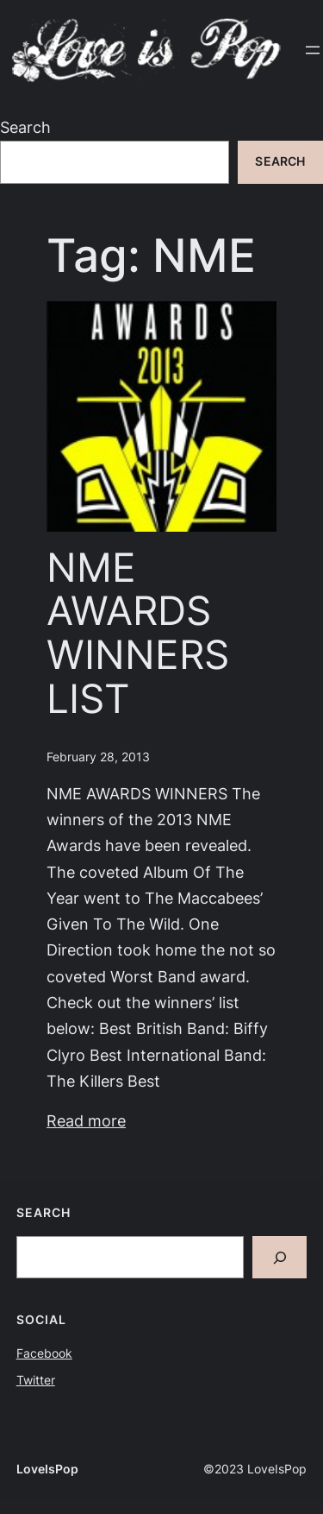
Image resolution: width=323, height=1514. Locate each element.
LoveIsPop (47, 1469)
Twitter (35, 1380)
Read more (86, 1121)
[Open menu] (312, 50)
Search (25, 127)
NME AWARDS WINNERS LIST (138, 633)
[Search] (279, 1257)
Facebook (44, 1353)
